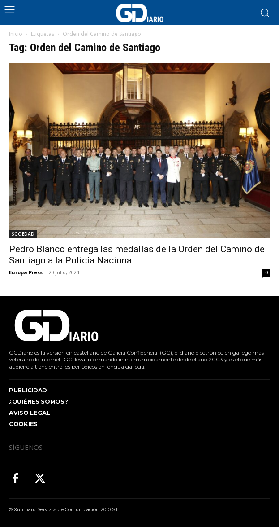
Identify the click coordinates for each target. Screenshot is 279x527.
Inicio (15, 34)
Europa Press (26, 272)
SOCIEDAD (23, 234)
